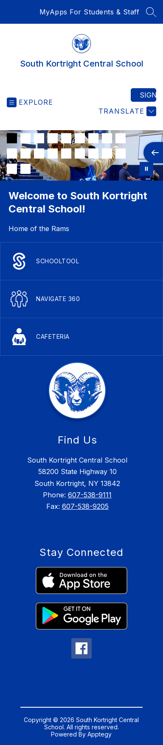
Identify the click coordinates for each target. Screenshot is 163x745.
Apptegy (99, 734)
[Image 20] (25, 169)
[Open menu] (30, 102)
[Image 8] (107, 138)
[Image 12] (39, 153)
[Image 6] (80, 138)
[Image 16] (93, 153)
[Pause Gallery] (146, 169)
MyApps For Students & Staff (89, 12)
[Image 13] (53, 153)
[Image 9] (120, 138)
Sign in (148, 95)
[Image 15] (80, 153)
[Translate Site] (126, 111)
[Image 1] (12, 138)
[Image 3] (39, 138)
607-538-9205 (85, 506)
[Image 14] (66, 153)
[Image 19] (12, 169)
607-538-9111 (90, 495)
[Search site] (151, 12)
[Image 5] (66, 138)
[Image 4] (53, 138)
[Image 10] (12, 153)
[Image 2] (25, 138)
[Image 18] (120, 153)
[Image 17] (107, 153)
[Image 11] (25, 153)
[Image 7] (93, 138)
